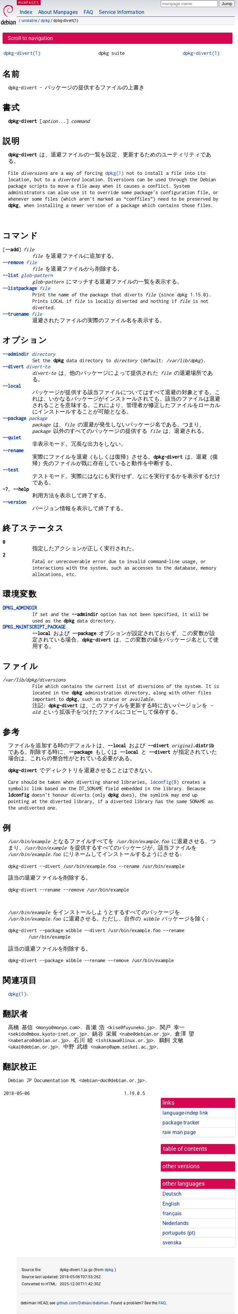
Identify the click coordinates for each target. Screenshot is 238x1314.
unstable (29, 20)
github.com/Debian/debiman (83, 1303)
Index (26, 12)
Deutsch (171, 1194)
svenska (171, 1242)
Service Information (121, 12)
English (171, 1204)
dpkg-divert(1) (22, 53)
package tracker (180, 1123)
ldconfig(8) (164, 782)
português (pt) (178, 1233)
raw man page (179, 1132)
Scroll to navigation (30, 38)
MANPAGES (28, 2)
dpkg (45, 20)
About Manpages (58, 12)
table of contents (185, 1149)
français (171, 1213)
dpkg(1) (114, 173)
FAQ (88, 12)
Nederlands (175, 1223)
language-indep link (185, 1113)
